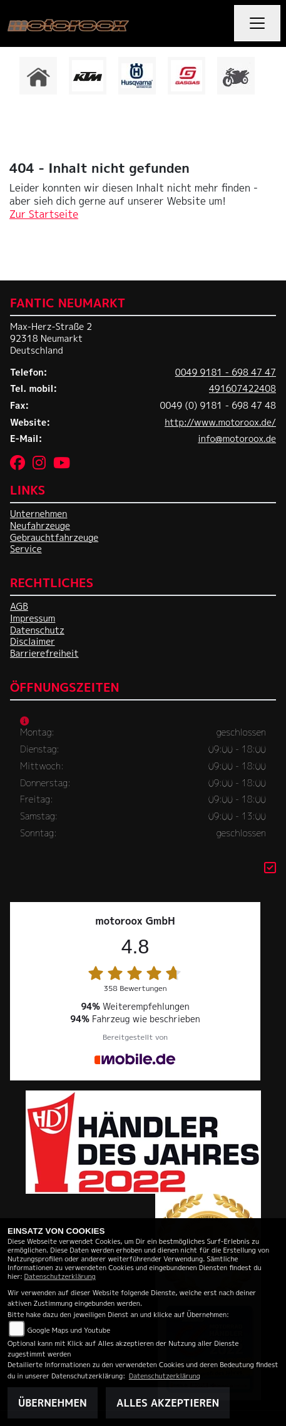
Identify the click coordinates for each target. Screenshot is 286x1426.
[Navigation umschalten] (257, 23)
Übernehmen (52, 1403)
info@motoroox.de (237, 439)
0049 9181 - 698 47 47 (225, 372)
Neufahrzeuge (40, 526)
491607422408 (242, 388)
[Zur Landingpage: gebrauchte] (236, 76)
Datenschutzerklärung (60, 1276)
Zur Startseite (43, 214)
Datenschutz (37, 630)
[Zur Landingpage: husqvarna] (137, 76)
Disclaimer (32, 641)
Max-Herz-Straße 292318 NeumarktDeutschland (51, 338)
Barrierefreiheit (44, 653)
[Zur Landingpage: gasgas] (186, 76)
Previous (17, 79)
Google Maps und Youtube (69, 1330)
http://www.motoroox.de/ (220, 422)
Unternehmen (38, 514)
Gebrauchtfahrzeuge (54, 537)
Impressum (32, 618)
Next (269, 79)
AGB (19, 606)
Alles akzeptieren (167, 1403)
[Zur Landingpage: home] (38, 76)
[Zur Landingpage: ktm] (87, 76)
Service (26, 549)
